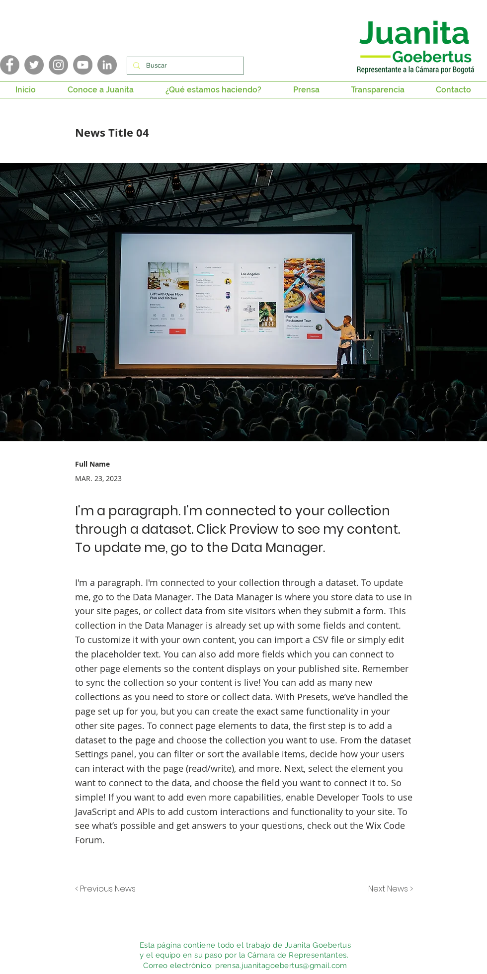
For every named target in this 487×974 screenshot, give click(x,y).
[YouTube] (82, 65)
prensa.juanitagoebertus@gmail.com (281, 965)
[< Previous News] (108, 889)
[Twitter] (34, 65)
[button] (101, 89)
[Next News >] (388, 889)
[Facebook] (9, 65)
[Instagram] (58, 65)
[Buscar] (184, 65)
